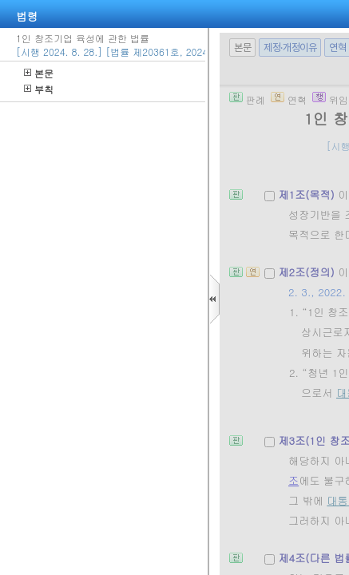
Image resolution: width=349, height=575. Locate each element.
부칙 (39, 89)
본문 (39, 73)
